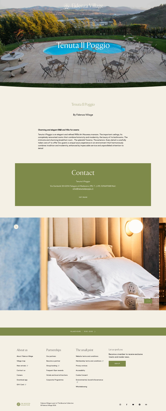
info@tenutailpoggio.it (83, 189)
